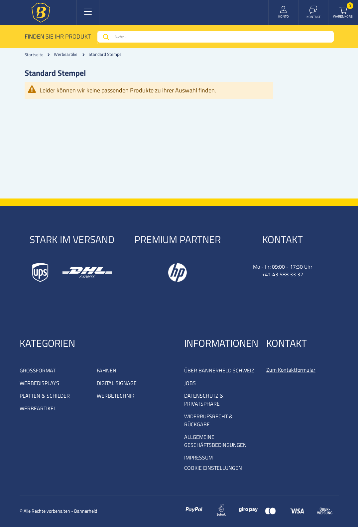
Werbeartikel (66, 54)
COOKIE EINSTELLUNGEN (213, 468)
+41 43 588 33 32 (282, 274)
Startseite (34, 55)
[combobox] (215, 37)
